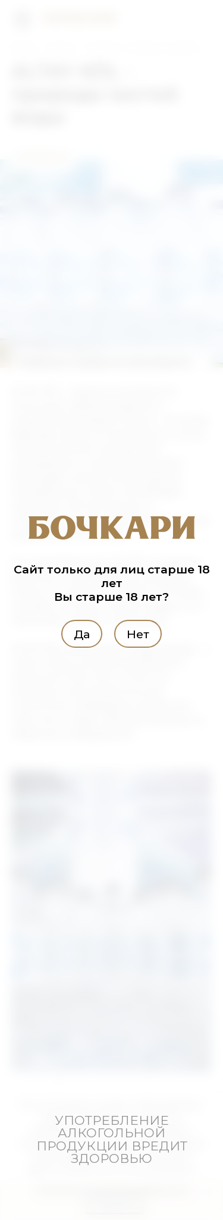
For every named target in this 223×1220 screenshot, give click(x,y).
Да (82, 633)
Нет (138, 633)
